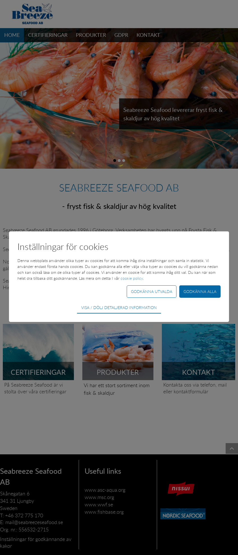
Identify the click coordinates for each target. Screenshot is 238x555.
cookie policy (132, 278)
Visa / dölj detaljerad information (119, 307)
